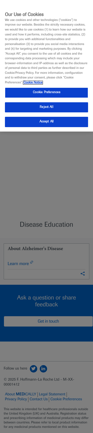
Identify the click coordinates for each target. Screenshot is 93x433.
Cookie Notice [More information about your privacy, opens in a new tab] (32, 82)
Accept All (46, 121)
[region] (46, 66)
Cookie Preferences (46, 92)
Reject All (46, 107)
